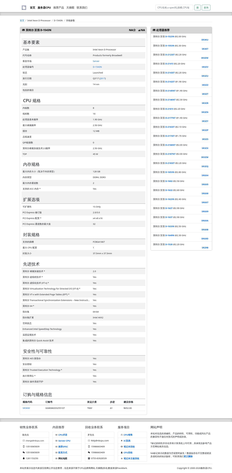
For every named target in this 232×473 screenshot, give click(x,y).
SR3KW (26, 408)
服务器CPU (44, 7)
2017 (102, 78)
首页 (32, 7)
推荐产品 (58, 7)
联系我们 (82, 7)
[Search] (174, 7)
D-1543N (97, 66)
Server (96, 61)
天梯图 (70, 7)
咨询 (206, 7)
